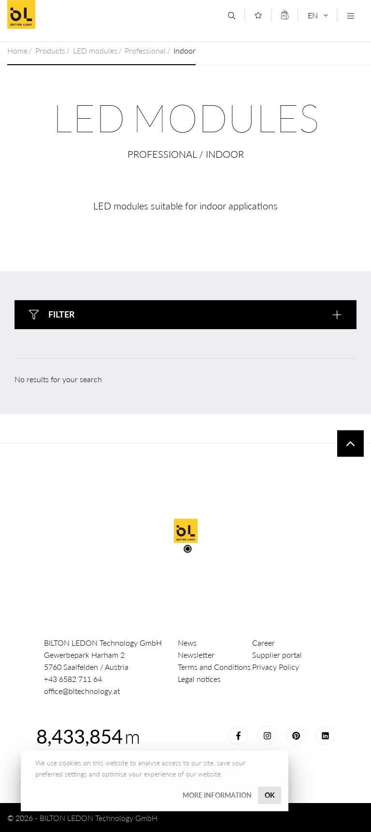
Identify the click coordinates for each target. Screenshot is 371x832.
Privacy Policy (275, 666)
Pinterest (296, 735)
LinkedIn (325, 735)
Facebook (238, 735)
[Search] (231, 15)
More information (217, 795)
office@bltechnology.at (82, 690)
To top (350, 443)
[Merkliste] (258, 15)
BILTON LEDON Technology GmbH (76, 14)
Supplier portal (277, 654)
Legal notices (199, 678)
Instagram (267, 735)
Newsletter (196, 654)
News (187, 642)
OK (270, 795)
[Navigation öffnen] (350, 15)
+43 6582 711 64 (73, 678)
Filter (61, 314)
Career (263, 642)
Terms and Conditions (214, 666)
